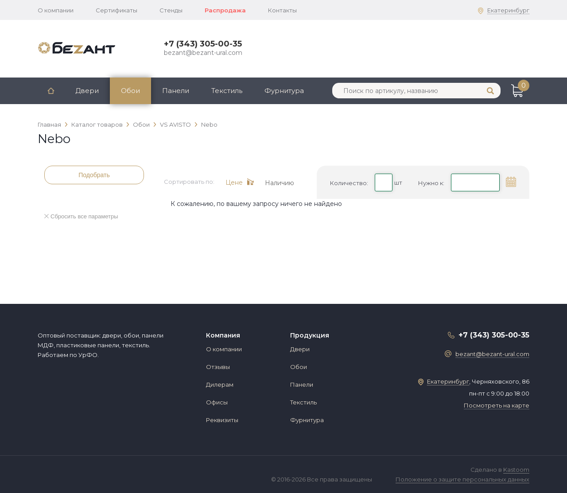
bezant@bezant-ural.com (203, 53)
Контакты (282, 10)
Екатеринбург (508, 10)
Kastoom (516, 469)
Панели (175, 90)
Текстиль (226, 90)
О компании (56, 10)
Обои (130, 90)
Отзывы (218, 366)
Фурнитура (284, 90)
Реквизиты (222, 419)
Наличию (279, 182)
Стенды (171, 10)
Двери (87, 90)
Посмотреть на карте (496, 405)
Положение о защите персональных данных (462, 479)
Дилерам (219, 384)
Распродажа (225, 10)
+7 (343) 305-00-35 (203, 44)
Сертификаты (116, 10)
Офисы (217, 402)
